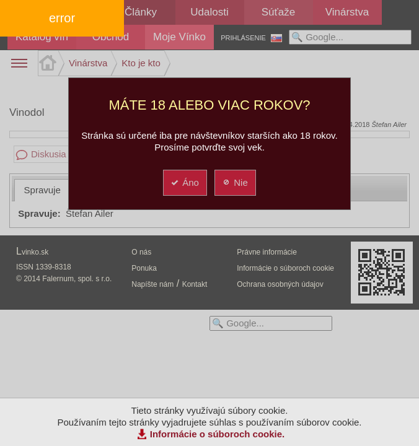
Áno (184, 182)
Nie (234, 182)
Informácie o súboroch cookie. (217, 434)
